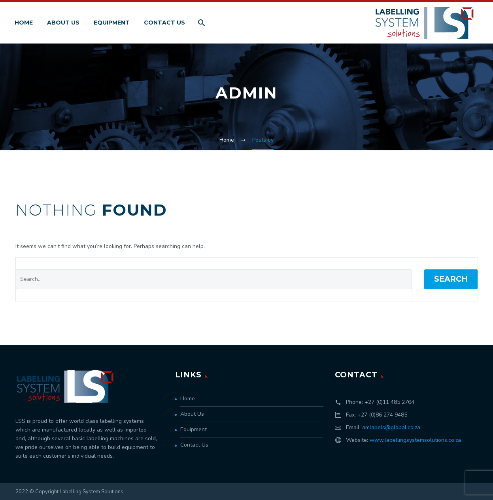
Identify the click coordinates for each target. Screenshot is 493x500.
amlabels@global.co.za (391, 427)
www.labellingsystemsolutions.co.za (415, 440)
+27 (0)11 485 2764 (389, 402)
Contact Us (164, 22)
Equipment (112, 22)
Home (24, 22)
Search (451, 279)
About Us (63, 22)
